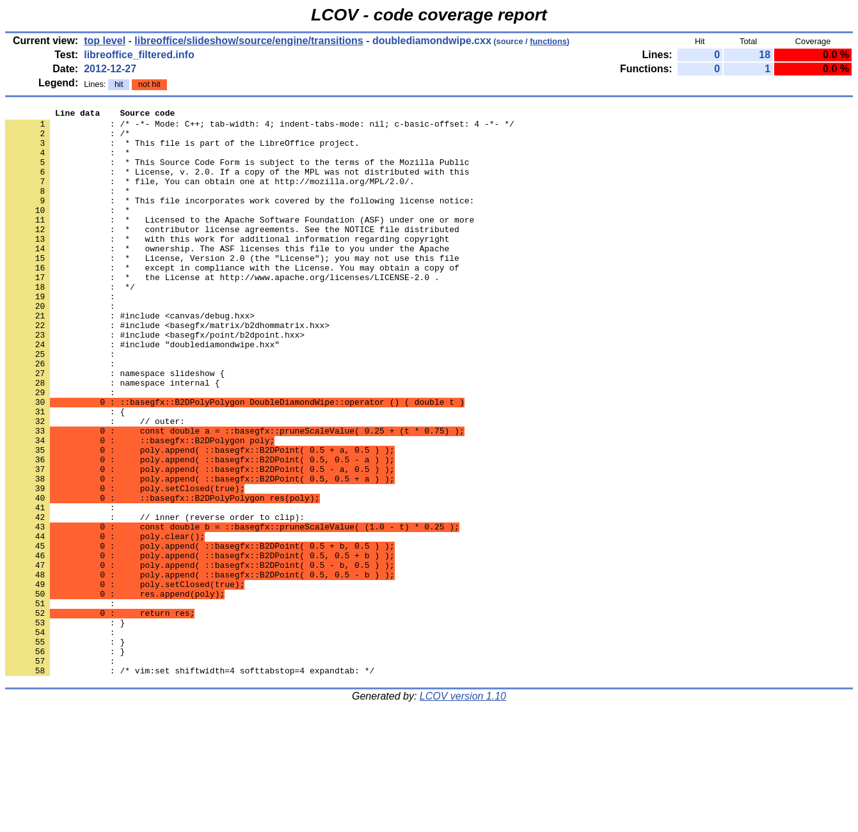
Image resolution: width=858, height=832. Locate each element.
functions (548, 41)
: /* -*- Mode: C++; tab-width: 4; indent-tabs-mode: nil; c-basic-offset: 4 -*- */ (259, 127)
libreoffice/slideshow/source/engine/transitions (248, 40)
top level (104, 40)
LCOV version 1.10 (463, 809)
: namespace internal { (112, 438)
